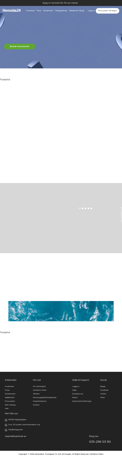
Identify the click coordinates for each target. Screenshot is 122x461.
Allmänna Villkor (40, 390)
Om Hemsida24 (39, 386)
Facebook (104, 390)
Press (102, 397)
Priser (39, 11)
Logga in (91, 11)
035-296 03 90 (100, 441)
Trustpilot (5, 80)
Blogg (81, 11)
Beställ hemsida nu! (19, 46)
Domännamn (48, 11)
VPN (6, 409)
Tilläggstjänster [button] (61, 11)
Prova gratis (10, 401)
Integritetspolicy (40, 401)
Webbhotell (73, 11)
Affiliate (36, 394)
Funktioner (30, 11)
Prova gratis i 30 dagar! (107, 11)
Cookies (36, 405)
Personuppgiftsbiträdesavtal (44, 397)
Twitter (103, 394)
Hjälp (74, 390)
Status (75, 397)
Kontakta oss (77, 394)
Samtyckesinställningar (82, 401)
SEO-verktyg (10, 405)
